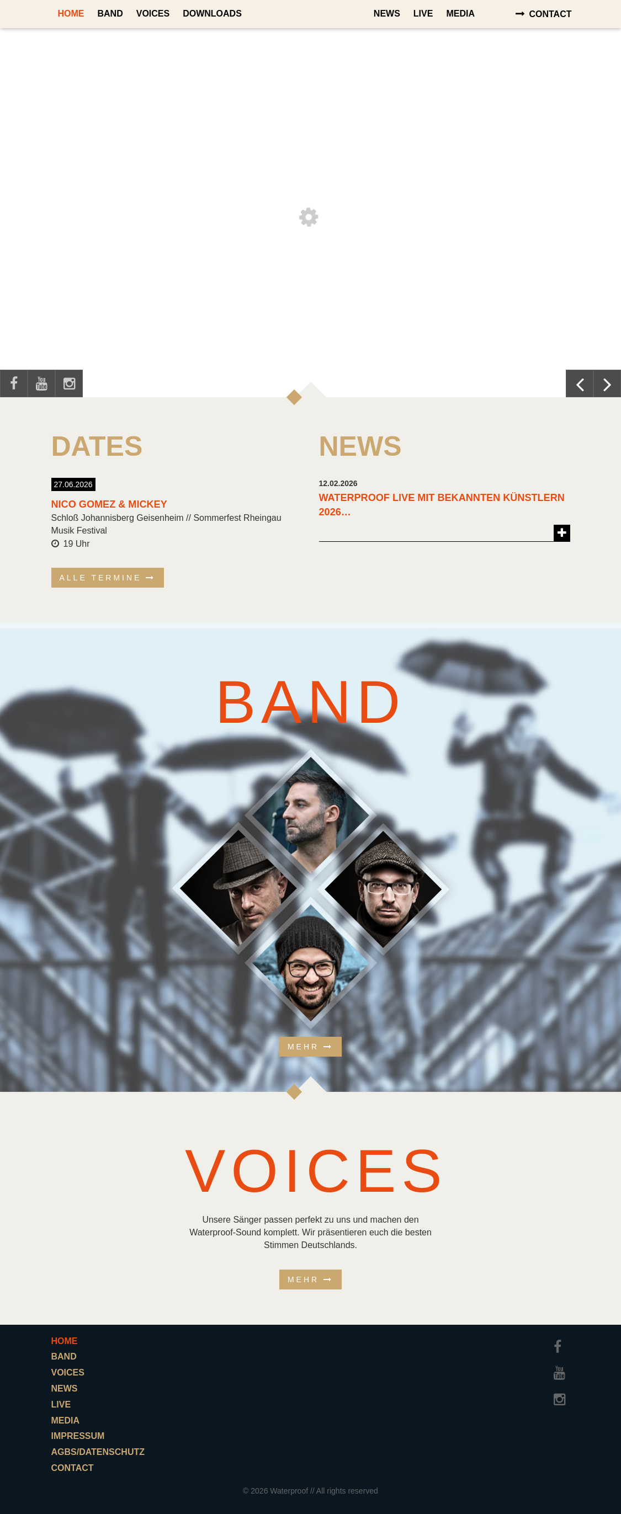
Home (71, 13)
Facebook (14, 383)
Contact (550, 14)
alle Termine (101, 577)
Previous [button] (579, 383)
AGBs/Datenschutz (98, 1452)
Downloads (212, 13)
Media (460, 13)
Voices (152, 13)
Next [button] (607, 383)
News (387, 13)
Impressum (78, 1436)
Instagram (69, 383)
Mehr (303, 1046)
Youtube (41, 383)
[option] (310, 212)
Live (423, 13)
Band (110, 13)
